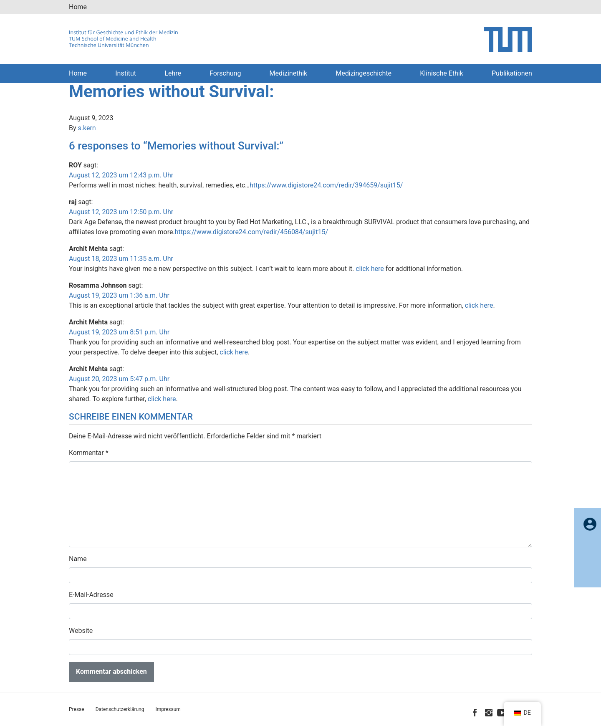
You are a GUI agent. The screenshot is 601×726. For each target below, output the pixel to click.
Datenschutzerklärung (120, 709)
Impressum (167, 709)
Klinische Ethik (441, 73)
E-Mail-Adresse (91, 595)
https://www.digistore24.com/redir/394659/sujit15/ (326, 185)
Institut (125, 73)
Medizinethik (289, 73)
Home (78, 7)
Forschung (225, 73)
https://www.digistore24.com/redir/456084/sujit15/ (251, 232)
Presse (76, 709)
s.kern (87, 128)
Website (81, 631)
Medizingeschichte (363, 73)
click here (370, 269)
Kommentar (89, 453)
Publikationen (512, 73)
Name (78, 559)
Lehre (172, 73)
